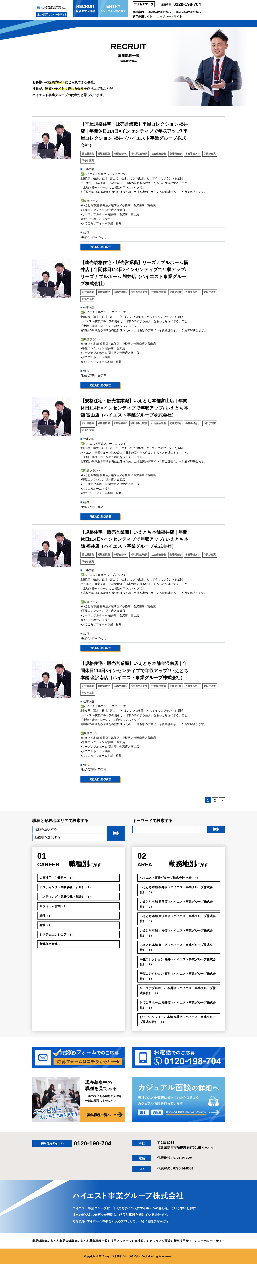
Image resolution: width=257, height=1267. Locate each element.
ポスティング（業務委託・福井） (68, 897)
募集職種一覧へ (98, 1118)
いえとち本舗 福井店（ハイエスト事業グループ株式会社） (178, 890)
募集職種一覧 (96, 1243)
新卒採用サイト (142, 16)
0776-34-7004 (183, 1160)
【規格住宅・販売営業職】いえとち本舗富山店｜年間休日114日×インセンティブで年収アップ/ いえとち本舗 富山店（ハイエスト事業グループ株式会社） (134, 407)
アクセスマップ (143, 4)
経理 (47, 916)
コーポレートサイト (169, 16)
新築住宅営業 (53, 944)
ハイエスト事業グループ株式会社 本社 (171, 878)
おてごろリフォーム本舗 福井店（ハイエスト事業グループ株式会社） (178, 1022)
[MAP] (208, 1150)
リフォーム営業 (55, 906)
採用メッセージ (120, 1243)
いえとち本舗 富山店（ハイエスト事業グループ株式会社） (178, 948)
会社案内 (138, 12)
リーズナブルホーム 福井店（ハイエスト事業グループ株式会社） (178, 993)
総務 (47, 925)
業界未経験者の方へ (188, 12)
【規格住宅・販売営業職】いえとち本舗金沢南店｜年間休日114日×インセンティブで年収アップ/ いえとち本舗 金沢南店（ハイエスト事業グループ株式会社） (134, 670)
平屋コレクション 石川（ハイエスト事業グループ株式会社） (178, 978)
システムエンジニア (58, 935)
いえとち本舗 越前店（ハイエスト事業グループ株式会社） (178, 904)
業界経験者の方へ (159, 12)
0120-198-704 (187, 4)
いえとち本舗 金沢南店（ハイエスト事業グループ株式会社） (178, 919)
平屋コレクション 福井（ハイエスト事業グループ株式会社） (178, 963)
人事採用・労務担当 (58, 878)
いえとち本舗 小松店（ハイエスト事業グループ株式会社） (178, 934)
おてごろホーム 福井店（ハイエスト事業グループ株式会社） (178, 1007)
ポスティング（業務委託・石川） (68, 887)
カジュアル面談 (162, 1243)
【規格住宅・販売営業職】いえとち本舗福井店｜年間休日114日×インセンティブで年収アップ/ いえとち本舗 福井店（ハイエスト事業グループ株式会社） (134, 539)
